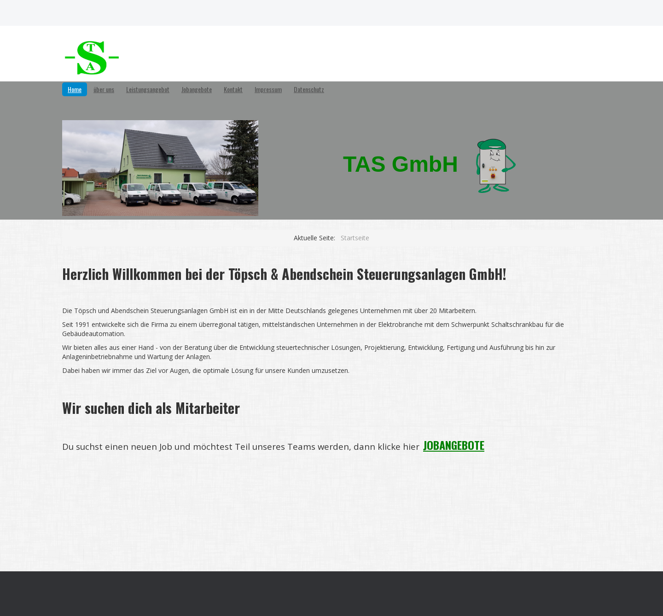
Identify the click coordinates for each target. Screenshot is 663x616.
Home (74, 89)
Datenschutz (309, 89)
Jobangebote (196, 89)
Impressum (268, 89)
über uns (103, 89)
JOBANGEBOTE (453, 444)
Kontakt (233, 89)
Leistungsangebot (147, 89)
